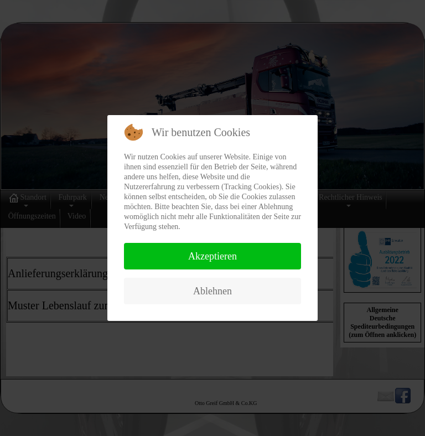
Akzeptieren (212, 256)
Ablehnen (212, 291)
